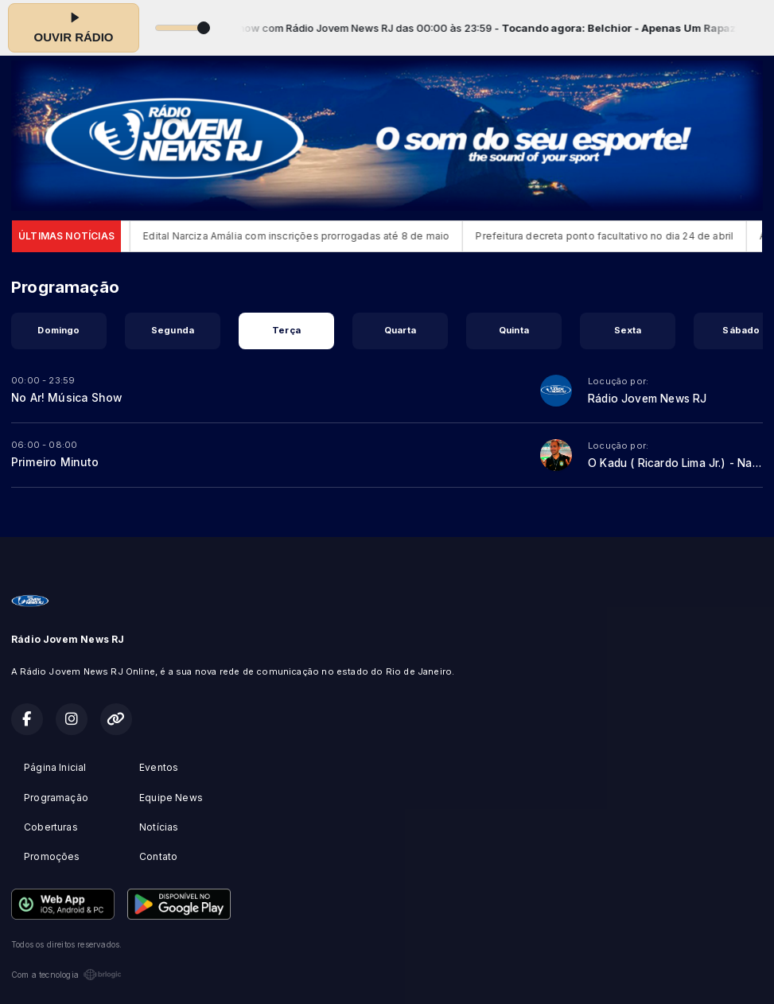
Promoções (52, 856)
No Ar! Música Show (66, 397)
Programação (56, 798)
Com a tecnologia (66, 974)
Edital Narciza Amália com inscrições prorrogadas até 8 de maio (307, 236)
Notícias (158, 827)
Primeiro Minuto (55, 462)
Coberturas (51, 827)
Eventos (158, 767)
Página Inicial (55, 767)
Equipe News (171, 798)
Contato (158, 856)
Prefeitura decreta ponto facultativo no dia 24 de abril (615, 236)
